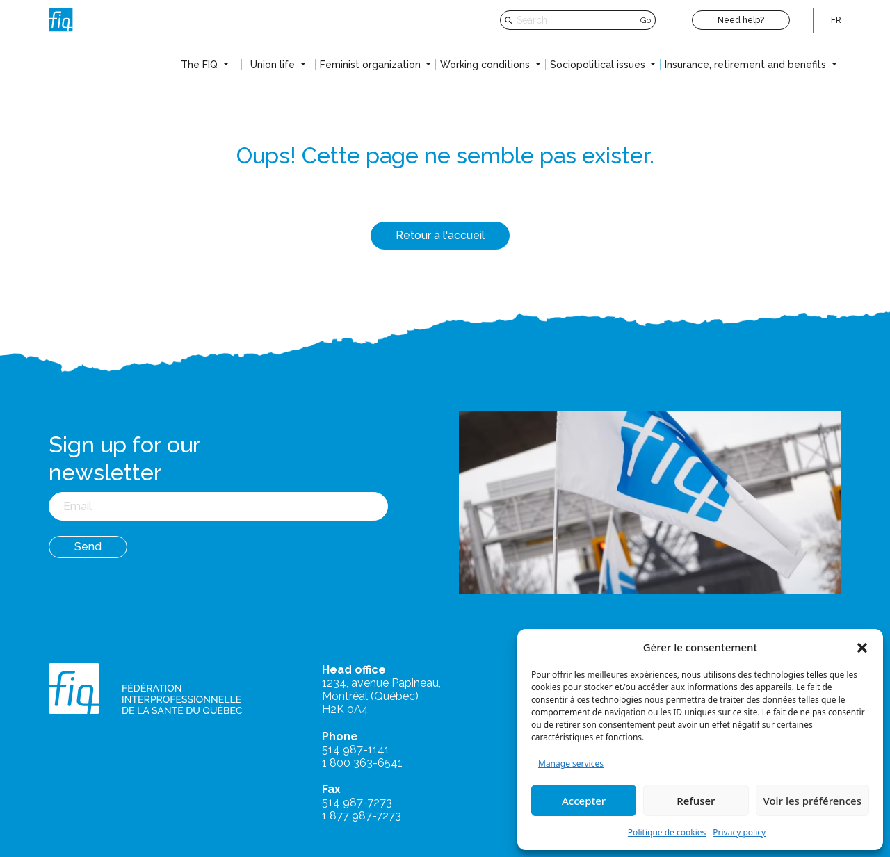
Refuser (696, 801)
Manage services (571, 763)
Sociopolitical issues (599, 64)
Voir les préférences (812, 801)
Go (645, 20)
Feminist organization (371, 64)
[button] (862, 647)
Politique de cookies (667, 832)
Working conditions (486, 64)
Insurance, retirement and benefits (747, 64)
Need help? (741, 20)
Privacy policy (739, 832)
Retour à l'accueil (440, 235)
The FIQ (200, 64)
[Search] (577, 20)
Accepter (584, 801)
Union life (274, 64)
